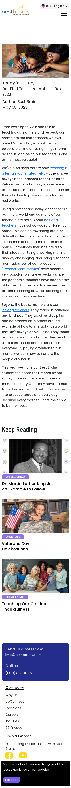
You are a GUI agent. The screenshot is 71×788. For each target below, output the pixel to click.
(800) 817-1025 (18, 673)
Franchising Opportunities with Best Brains (34, 746)
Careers (12, 714)
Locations (13, 708)
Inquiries (12, 721)
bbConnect (14, 701)
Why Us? (12, 695)
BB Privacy (13, 727)
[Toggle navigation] (64, 15)
